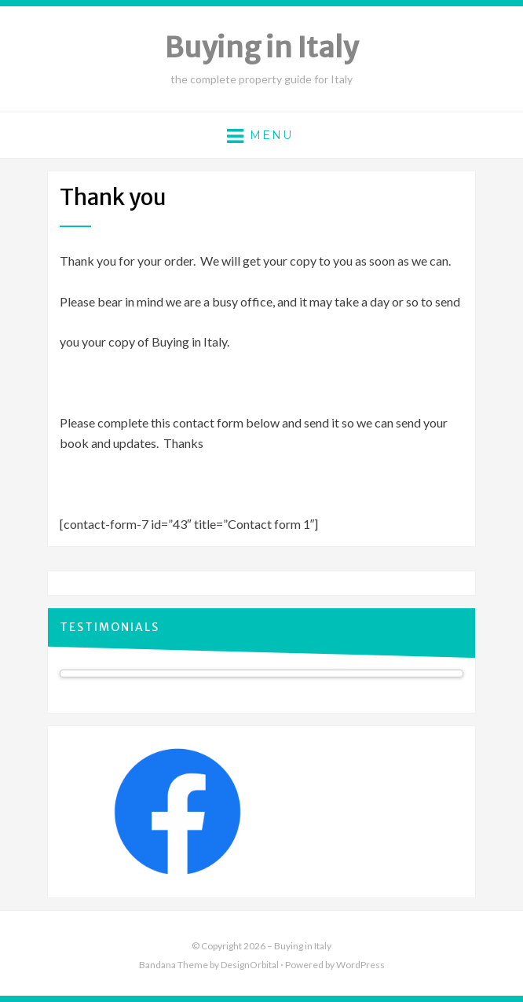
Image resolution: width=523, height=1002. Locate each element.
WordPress (360, 965)
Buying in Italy (261, 47)
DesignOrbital (250, 965)
